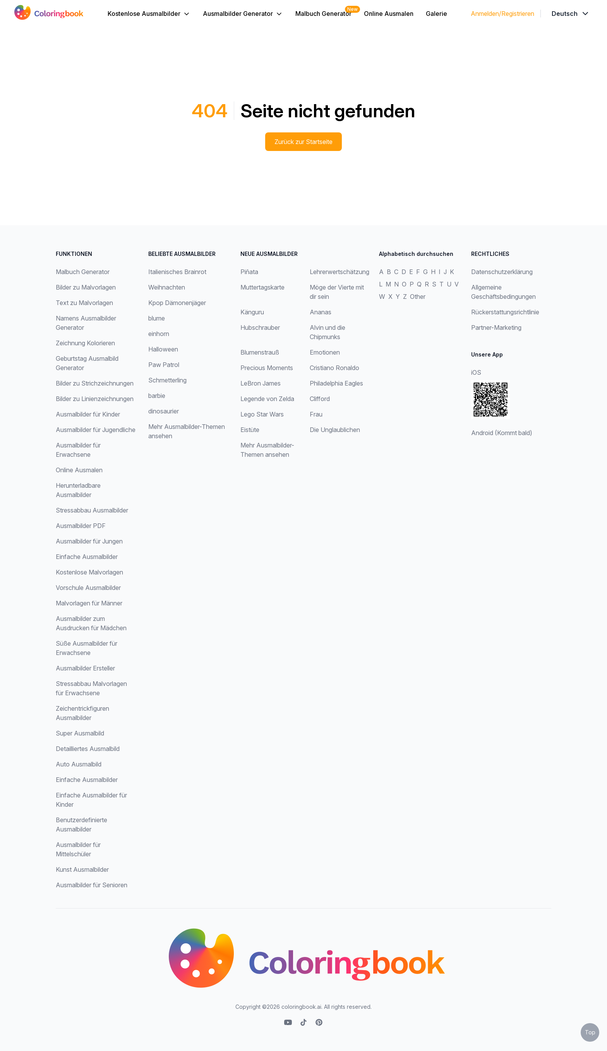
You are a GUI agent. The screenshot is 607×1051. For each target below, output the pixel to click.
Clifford (320, 399)
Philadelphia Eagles (336, 383)
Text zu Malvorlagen (84, 303)
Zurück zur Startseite (303, 142)
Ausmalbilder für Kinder (88, 414)
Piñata (249, 272)
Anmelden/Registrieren (502, 13)
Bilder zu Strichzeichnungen (95, 383)
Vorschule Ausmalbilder (88, 588)
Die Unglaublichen (335, 430)
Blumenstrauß (259, 352)
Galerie (436, 13)
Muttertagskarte (262, 287)
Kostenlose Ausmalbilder (149, 14)
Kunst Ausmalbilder (82, 869)
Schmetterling (167, 380)
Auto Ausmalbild (78, 764)
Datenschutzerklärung (502, 272)
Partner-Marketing (496, 327)
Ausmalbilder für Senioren (91, 885)
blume (156, 318)
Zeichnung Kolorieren (85, 343)
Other (417, 296)
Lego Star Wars (262, 414)
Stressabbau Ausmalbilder (92, 510)
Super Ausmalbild (80, 733)
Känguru (252, 312)
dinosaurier (163, 411)
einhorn (158, 334)
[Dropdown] (571, 13)
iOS (476, 372)
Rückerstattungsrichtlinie (505, 312)
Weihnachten (166, 287)
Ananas (320, 312)
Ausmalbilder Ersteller (85, 668)
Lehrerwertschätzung (339, 272)
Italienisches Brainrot (177, 272)
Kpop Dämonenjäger (177, 303)
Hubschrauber (260, 327)
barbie (156, 395)
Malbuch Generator (323, 13)
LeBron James (260, 383)
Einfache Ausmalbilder (87, 557)
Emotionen (325, 352)
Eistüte (249, 430)
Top (590, 1032)
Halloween (163, 349)
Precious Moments (266, 368)
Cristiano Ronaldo (334, 368)
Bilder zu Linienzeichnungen (95, 399)
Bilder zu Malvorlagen (86, 287)
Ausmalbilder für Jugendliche (95, 430)
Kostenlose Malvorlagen (89, 572)
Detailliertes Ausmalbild (88, 749)
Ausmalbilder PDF (81, 526)
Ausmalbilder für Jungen (89, 541)
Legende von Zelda (267, 399)
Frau (316, 414)
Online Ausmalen (388, 13)
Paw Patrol (163, 365)
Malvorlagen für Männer (89, 603)
